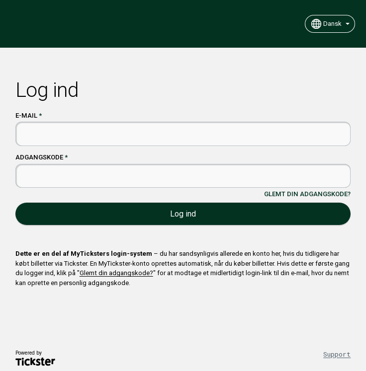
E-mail (26, 115)
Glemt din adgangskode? (307, 194)
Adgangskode (39, 157)
